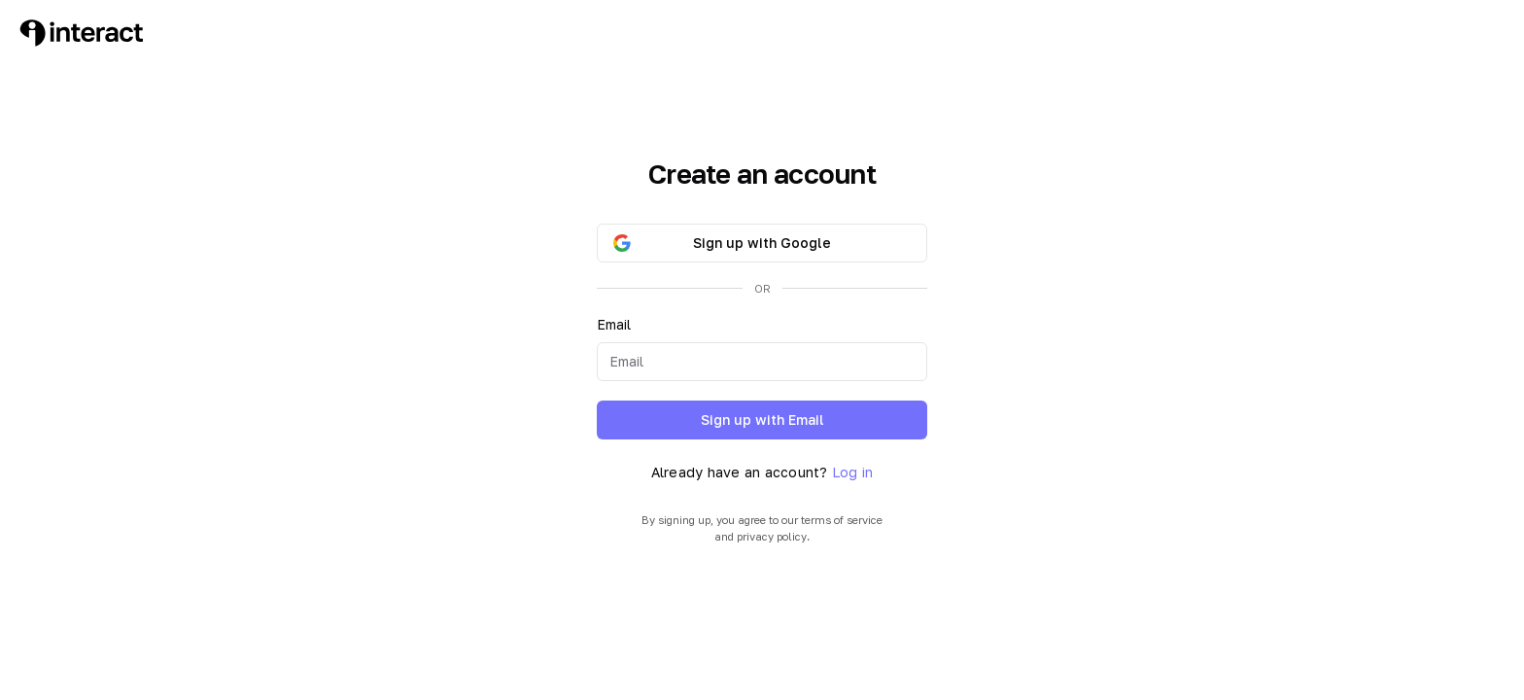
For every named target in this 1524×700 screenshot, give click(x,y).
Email (614, 324)
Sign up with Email (762, 419)
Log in (853, 472)
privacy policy (772, 536)
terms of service (842, 519)
